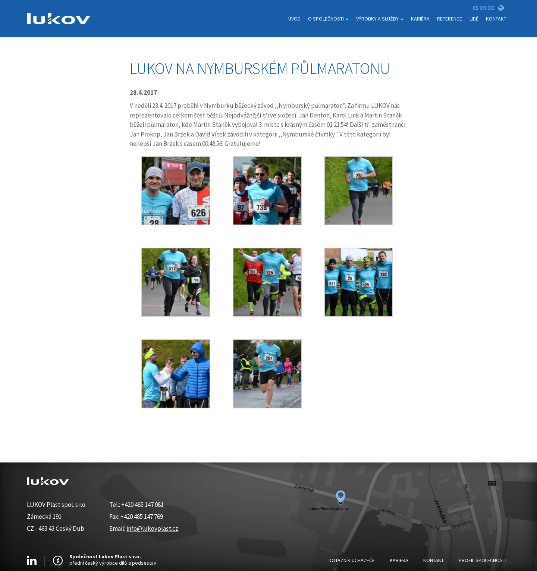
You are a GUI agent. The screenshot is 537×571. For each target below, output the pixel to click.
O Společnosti (328, 18)
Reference (449, 18)
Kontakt (496, 18)
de (490, 7)
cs (475, 7)
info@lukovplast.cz (152, 528)
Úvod (294, 18)
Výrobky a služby (379, 18)
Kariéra (420, 18)
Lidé (474, 18)
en (483, 7)
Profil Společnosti (482, 560)
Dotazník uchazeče (352, 560)
